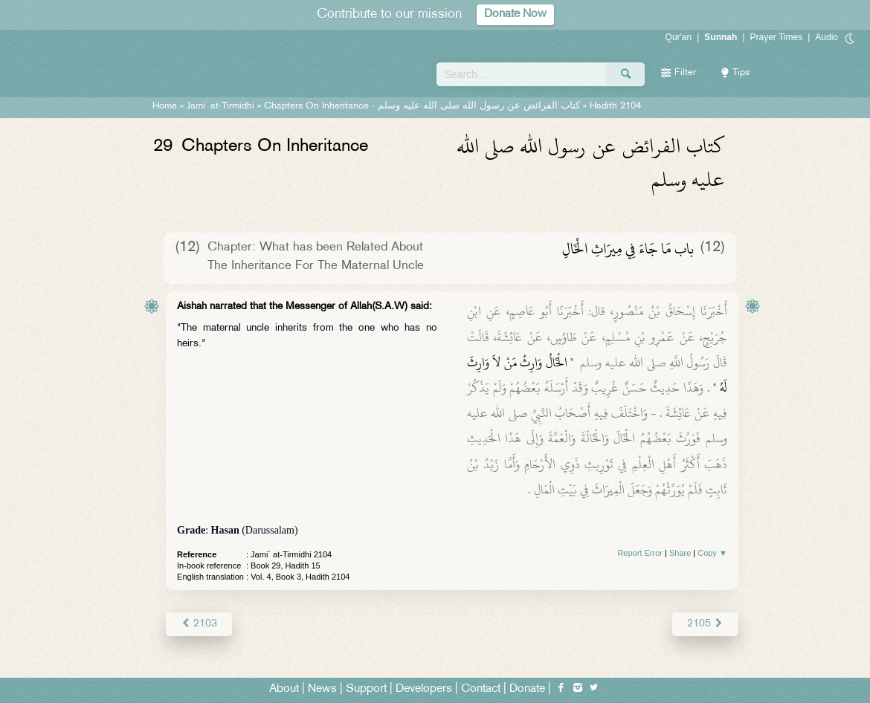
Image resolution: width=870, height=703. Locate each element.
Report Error (640, 552)
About (284, 689)
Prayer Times (776, 37)
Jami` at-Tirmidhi (220, 106)
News (322, 689)
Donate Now (515, 14)
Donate (527, 689)
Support (366, 689)
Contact (480, 689)
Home (164, 106)
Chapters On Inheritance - (422, 106)
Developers (424, 689)
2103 (199, 624)
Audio (826, 37)
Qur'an (679, 37)
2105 (705, 624)
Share (680, 552)
